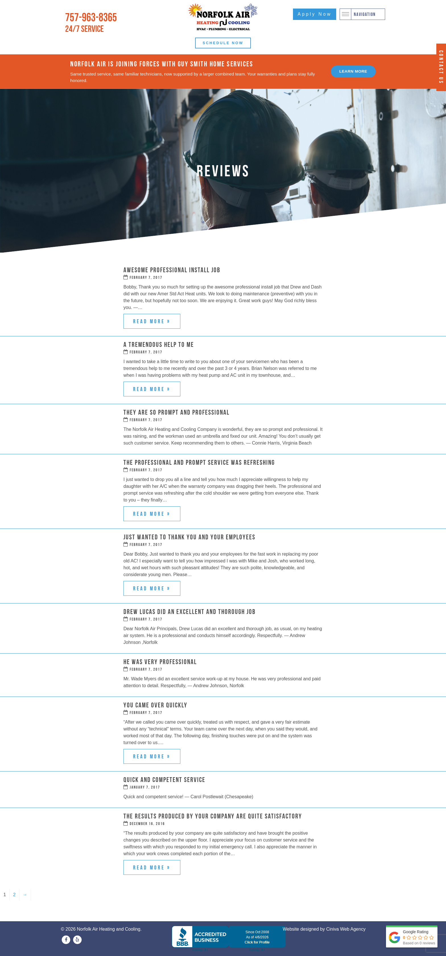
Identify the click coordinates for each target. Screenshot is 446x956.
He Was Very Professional (160, 661)
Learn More (353, 71)
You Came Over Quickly (155, 705)
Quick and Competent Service (164, 779)
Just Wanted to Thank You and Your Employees (189, 537)
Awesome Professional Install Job (171, 269)
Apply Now (315, 14)
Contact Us (441, 67)
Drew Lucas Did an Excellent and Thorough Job (189, 611)
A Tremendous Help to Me (158, 344)
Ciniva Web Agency (346, 929)
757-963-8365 (91, 17)
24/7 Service (84, 29)
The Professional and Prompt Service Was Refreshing (199, 462)
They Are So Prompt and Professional (176, 412)
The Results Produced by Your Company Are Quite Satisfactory (212, 816)
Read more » (152, 321)
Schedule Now (223, 43)
